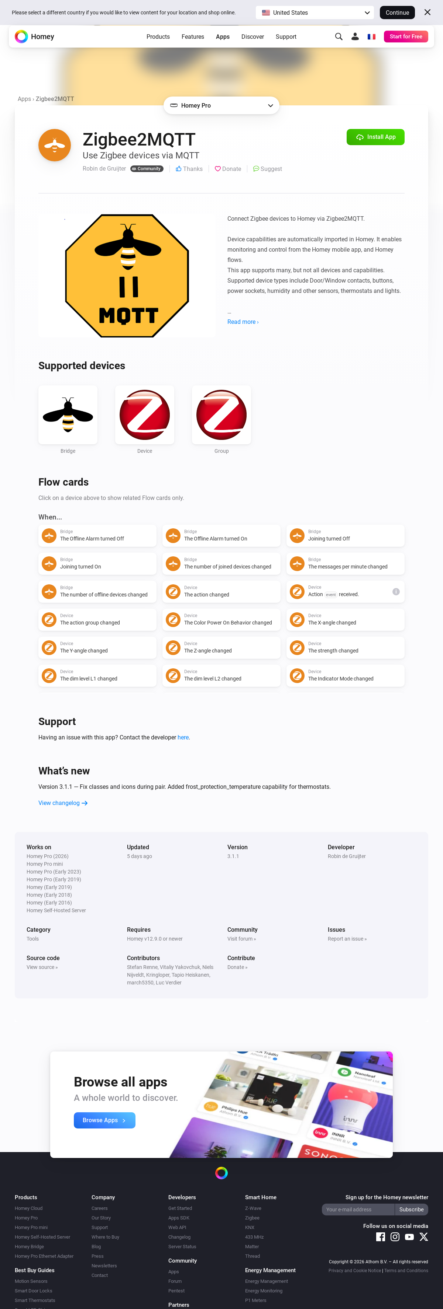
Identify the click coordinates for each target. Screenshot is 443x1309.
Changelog (179, 1237)
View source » (42, 967)
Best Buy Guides (35, 1270)
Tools (33, 939)
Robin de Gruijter (347, 856)
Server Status (182, 1246)
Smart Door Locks (33, 1291)
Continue (397, 12)
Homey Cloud (28, 1208)
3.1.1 (233, 856)
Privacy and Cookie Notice (355, 1270)
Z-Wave (253, 1208)
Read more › (243, 321)
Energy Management (266, 1281)
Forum (175, 1281)
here (183, 737)
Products (158, 48)
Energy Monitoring (263, 1291)
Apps (223, 48)
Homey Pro (26, 1218)
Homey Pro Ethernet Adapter (44, 1256)
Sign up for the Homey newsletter (387, 1197)
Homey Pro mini (31, 1227)
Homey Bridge (29, 1246)
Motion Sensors (31, 1281)
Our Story (101, 1218)
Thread (252, 1256)
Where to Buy (105, 1237)
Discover (252, 48)
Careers (100, 1208)
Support (286, 48)
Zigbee (252, 1218)
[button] (315, 12)
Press (98, 1256)
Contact (100, 1275)
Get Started (180, 1208)
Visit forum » (241, 939)
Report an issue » (347, 939)
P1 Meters (256, 1300)
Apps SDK (178, 1218)
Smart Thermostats (35, 1300)
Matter (252, 1246)
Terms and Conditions (406, 1270)
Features (193, 48)
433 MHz (254, 1237)
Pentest (176, 1291)
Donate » (237, 967)
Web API (177, 1227)
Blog (96, 1246)
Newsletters (104, 1265)
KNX (249, 1227)
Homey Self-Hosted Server (42, 1237)
